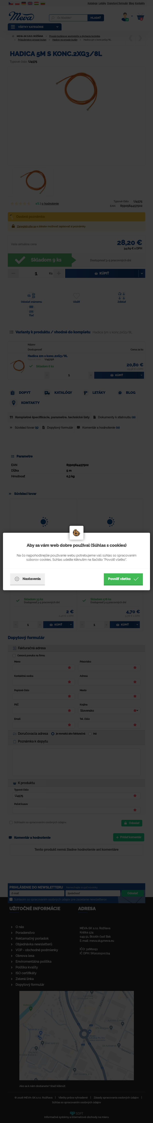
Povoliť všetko (123, 579)
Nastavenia (27, 579)
